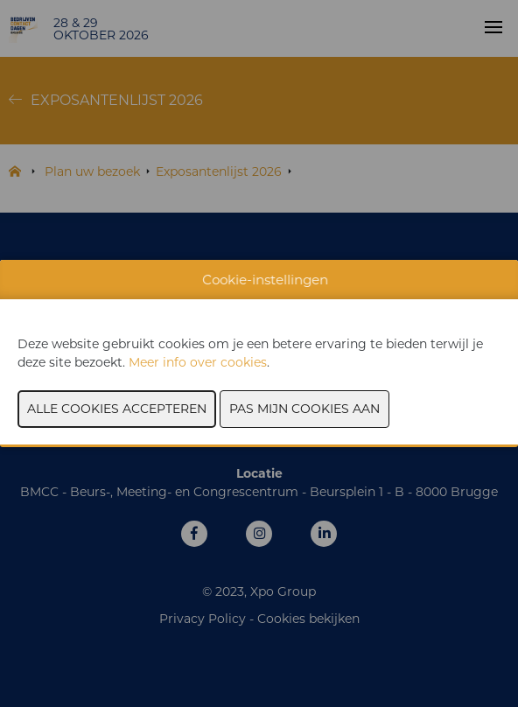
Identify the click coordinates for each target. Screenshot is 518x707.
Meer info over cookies (198, 362)
